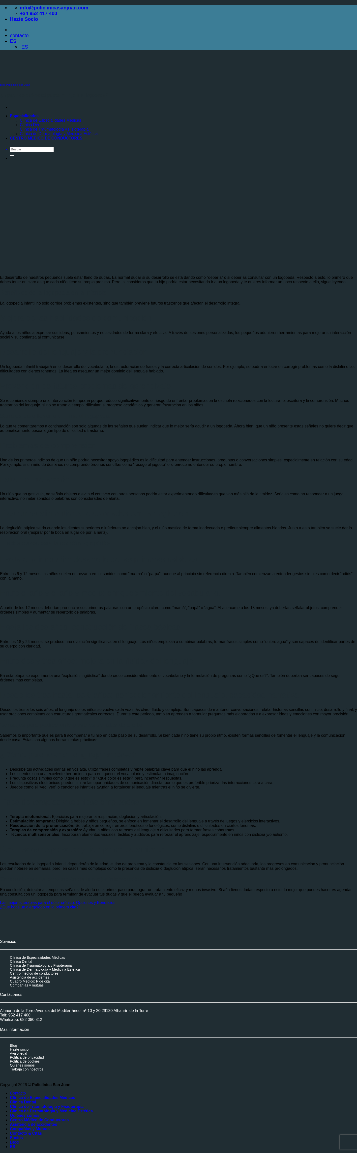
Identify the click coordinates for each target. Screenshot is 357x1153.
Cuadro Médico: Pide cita (30, 981)
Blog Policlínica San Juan (15, 84)
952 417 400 (19, 1015)
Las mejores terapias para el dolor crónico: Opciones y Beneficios (57, 902)
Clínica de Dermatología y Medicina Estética (45, 969)
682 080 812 (31, 1019)
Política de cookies (25, 1061)
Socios (16, 1138)
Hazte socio (19, 1049)
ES (14, 41)
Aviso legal (18, 1053)
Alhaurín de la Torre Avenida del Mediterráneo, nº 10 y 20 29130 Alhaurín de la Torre (74, 1011)
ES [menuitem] (24, 47)
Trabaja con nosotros (26, 1069)
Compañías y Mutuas (30, 1129)
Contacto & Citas (26, 1133)
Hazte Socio (24, 19)
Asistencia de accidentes (29, 977)
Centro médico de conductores (34, 973)
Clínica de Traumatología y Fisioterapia (41, 965)
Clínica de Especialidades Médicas (37, 957)
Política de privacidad (27, 1057)
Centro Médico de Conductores (39, 1120)
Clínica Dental (21, 961)
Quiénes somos (22, 1065)
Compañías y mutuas (27, 985)
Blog (13, 1045)
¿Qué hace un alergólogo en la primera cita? (39, 907)
